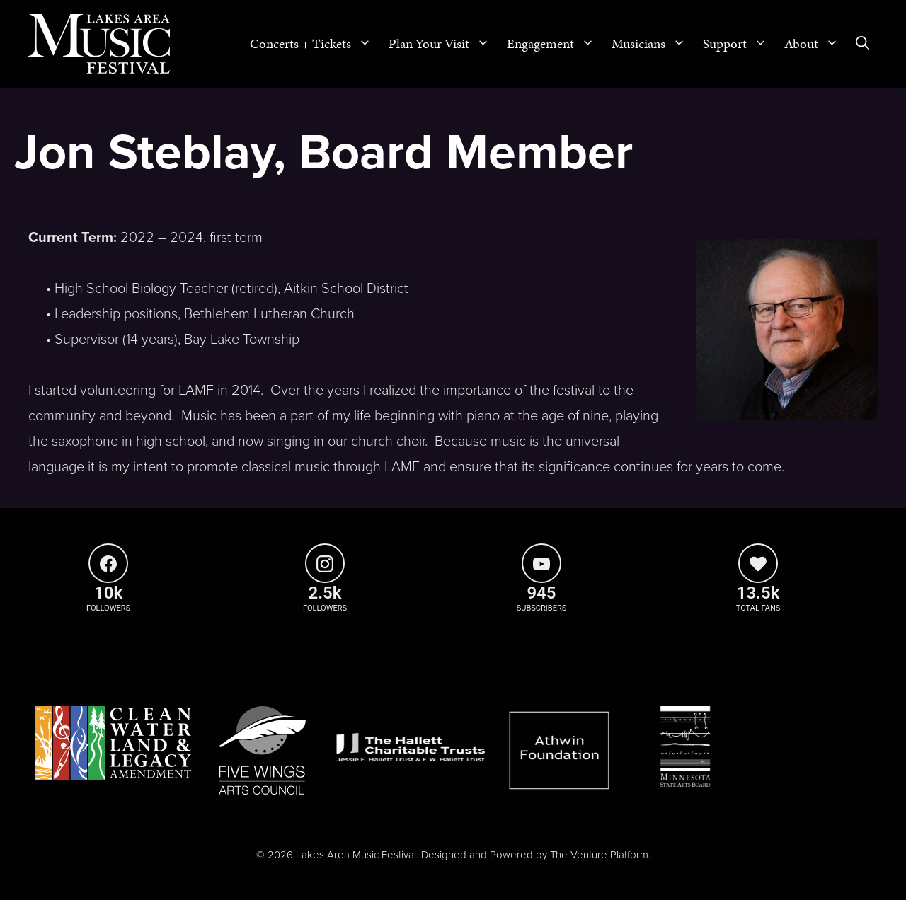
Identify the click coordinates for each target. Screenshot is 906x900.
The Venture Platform (599, 854)
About (815, 44)
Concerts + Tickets (315, 44)
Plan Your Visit (443, 44)
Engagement (555, 44)
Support (739, 44)
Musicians (653, 44)
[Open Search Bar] (862, 44)
